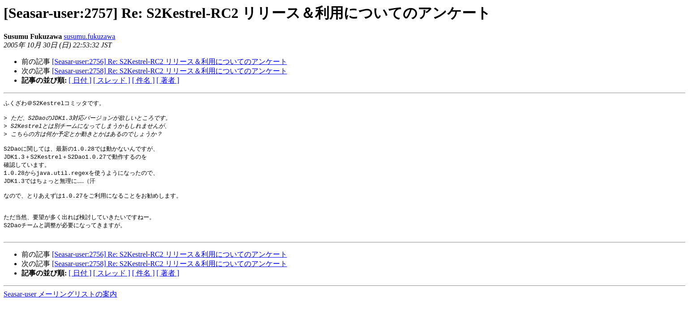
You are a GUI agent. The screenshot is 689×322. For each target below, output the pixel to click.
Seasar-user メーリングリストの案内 (60, 307)
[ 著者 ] (167, 80)
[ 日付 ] (80, 80)
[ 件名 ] (143, 80)
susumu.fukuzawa (89, 36)
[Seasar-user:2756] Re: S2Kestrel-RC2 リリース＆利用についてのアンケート (169, 61)
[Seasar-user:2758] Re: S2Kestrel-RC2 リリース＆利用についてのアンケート (169, 71)
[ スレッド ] (111, 80)
